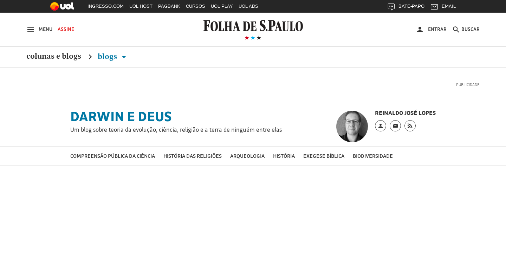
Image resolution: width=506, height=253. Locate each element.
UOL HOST (141, 6)
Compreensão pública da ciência (112, 156)
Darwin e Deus (121, 116)
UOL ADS (248, 6)
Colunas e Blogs (53, 56)
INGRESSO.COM (105, 6)
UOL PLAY (222, 6)
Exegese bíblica (323, 156)
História (284, 156)
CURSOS (195, 6)
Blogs (113, 56)
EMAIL (443, 8)
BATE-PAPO (405, 8)
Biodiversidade (373, 156)
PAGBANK (169, 6)
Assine (66, 29)
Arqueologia (247, 156)
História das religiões (192, 156)
